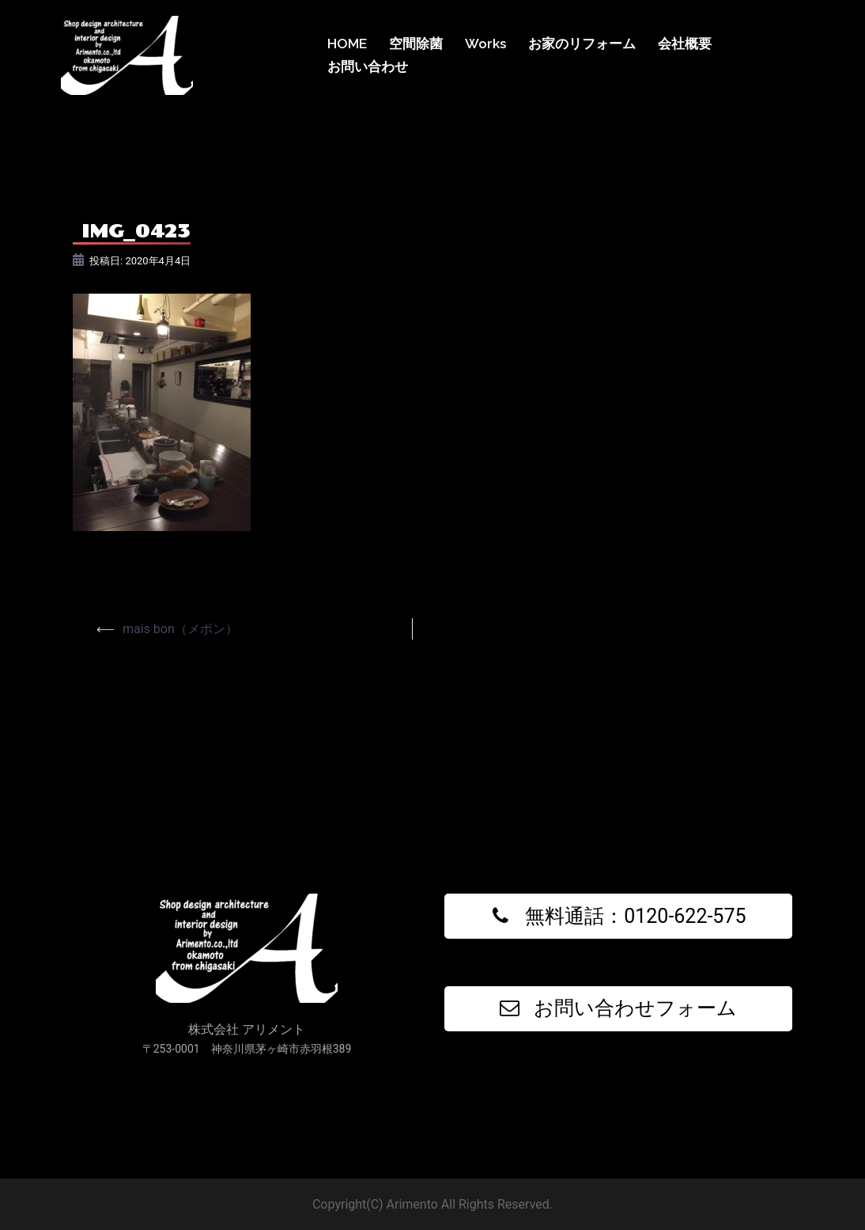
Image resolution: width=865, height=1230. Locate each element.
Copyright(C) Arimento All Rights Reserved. (432, 1204)
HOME (347, 43)
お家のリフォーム (582, 43)
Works (485, 43)
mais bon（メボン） (180, 628)
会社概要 (685, 43)
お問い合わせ (367, 66)
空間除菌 (416, 43)
